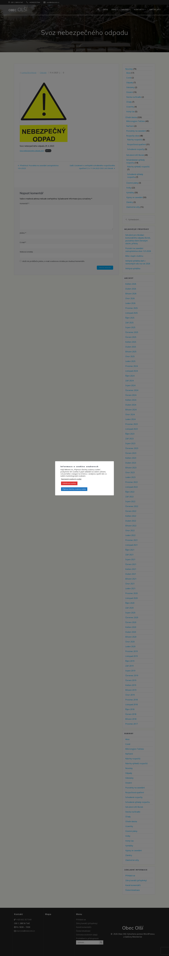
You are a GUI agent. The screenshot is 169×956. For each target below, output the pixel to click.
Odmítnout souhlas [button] (69, 483)
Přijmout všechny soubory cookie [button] (74, 489)
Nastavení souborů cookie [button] (71, 479)
